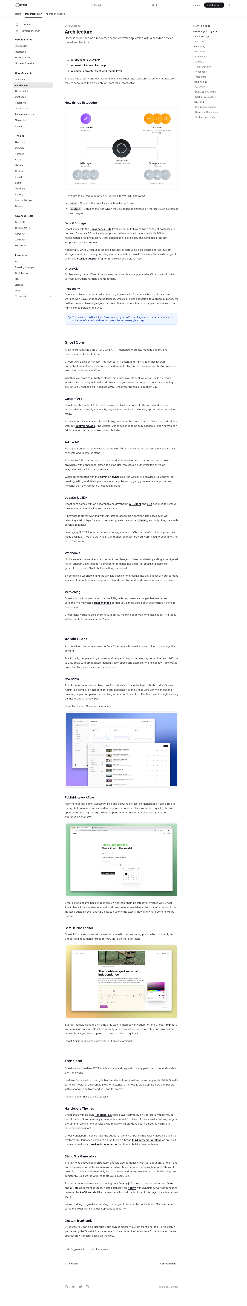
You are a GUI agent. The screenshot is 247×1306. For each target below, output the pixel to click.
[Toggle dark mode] (229, 5)
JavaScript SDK (203, 66)
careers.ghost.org (133, 320)
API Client (135, 503)
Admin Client (200, 81)
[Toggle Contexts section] (33, 154)
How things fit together (205, 31)
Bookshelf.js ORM (100, 229)
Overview (200, 86)
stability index (102, 602)
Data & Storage (201, 36)
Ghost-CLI (198, 41)
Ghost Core (199, 51)
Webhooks (201, 71)
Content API (201, 56)
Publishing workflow (205, 91)
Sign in (197, 5)
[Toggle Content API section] (33, 228)
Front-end (198, 102)
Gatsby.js (124, 1183)
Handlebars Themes (205, 107)
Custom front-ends (205, 117)
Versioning (200, 76)
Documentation (33, 15)
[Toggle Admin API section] (33, 234)
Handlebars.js (103, 1114)
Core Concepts (73, 25)
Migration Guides (55, 15)
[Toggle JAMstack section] (33, 240)
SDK (149, 503)
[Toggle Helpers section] (33, 165)
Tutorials (23, 24)
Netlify (132, 1187)
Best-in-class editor (205, 97)
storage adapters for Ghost (94, 258)
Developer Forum (27, 31)
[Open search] (123, 5)
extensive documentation (102, 1144)
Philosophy (199, 46)
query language (85, 425)
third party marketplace (146, 1140)
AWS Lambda (88, 1192)
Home (18, 15)
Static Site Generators (206, 112)
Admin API (200, 61)
